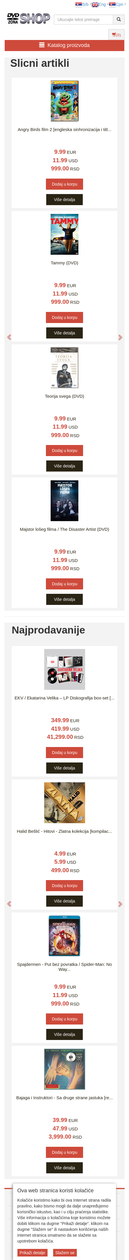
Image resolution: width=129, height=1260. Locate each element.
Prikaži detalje (32, 1252)
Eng (99, 4)
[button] (6, 334)
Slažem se (64, 1252)
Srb (82, 4)
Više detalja (64, 199)
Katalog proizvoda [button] (64, 45)
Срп (116, 4)
